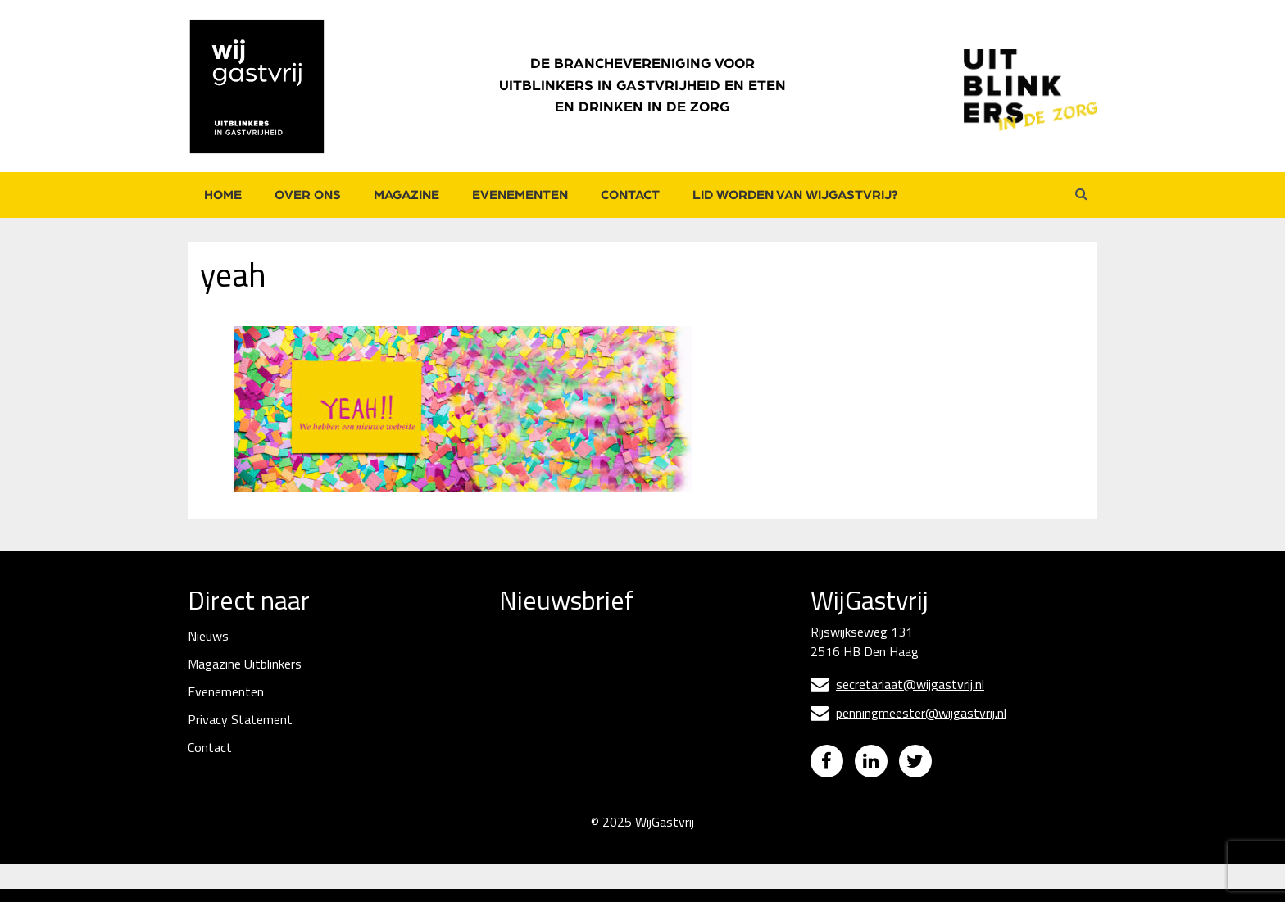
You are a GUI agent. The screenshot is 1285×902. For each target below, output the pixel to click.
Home (223, 195)
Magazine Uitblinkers (245, 663)
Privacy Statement (240, 719)
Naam (517, 717)
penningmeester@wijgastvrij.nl (908, 713)
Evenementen (520, 195)
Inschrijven (621, 787)
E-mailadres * (538, 661)
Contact (630, 195)
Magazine (406, 195)
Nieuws (208, 636)
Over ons (308, 195)
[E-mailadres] (622, 687)
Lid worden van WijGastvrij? (795, 195)
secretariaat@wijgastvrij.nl (897, 684)
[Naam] (622, 744)
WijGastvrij (664, 835)
